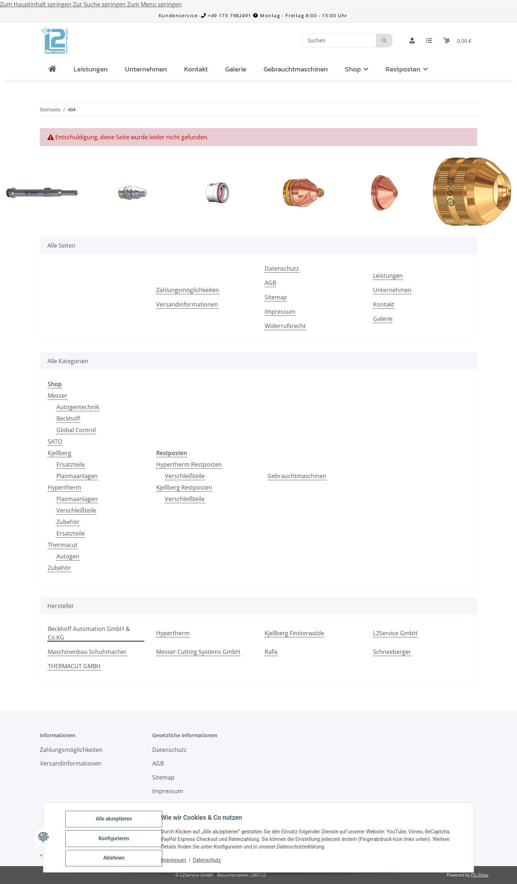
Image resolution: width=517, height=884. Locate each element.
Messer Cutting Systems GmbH (198, 652)
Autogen (67, 556)
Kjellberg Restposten (184, 487)
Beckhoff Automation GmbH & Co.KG (89, 633)
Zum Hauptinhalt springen (36, 4)
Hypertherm (64, 487)
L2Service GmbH (395, 633)
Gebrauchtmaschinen (296, 476)
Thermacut (63, 545)
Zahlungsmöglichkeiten (187, 290)
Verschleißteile (76, 510)
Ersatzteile (70, 464)
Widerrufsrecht (285, 326)
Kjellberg (59, 453)
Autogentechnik (77, 407)
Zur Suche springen (100, 4)
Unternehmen (146, 69)
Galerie (235, 69)
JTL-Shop (479, 875)
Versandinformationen (187, 304)
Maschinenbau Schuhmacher (87, 652)
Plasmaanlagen (77, 476)
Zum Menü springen (154, 4)
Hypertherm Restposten (189, 464)
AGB (270, 283)
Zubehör (68, 522)
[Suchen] (339, 41)
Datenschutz (209, 862)
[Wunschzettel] (429, 40)
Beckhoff (68, 418)
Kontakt (196, 69)
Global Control (76, 430)
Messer (57, 395)
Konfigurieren (116, 840)
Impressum (175, 862)
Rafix (271, 652)
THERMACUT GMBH (74, 666)
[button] (412, 40)
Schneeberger (392, 652)
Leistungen (91, 69)
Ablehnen (116, 858)
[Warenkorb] (457, 40)
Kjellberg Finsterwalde (294, 633)
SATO (55, 441)
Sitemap (276, 297)
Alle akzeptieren (116, 821)
